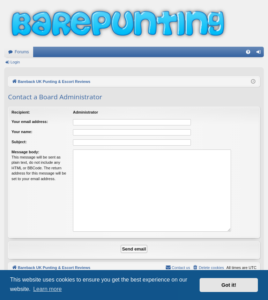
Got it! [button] (229, 285)
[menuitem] (248, 52)
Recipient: (21, 112)
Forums (22, 51)
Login (15, 62)
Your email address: (30, 122)
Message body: (25, 152)
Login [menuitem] (260, 53)
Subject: (19, 142)
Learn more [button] (47, 289)
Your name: (22, 132)
